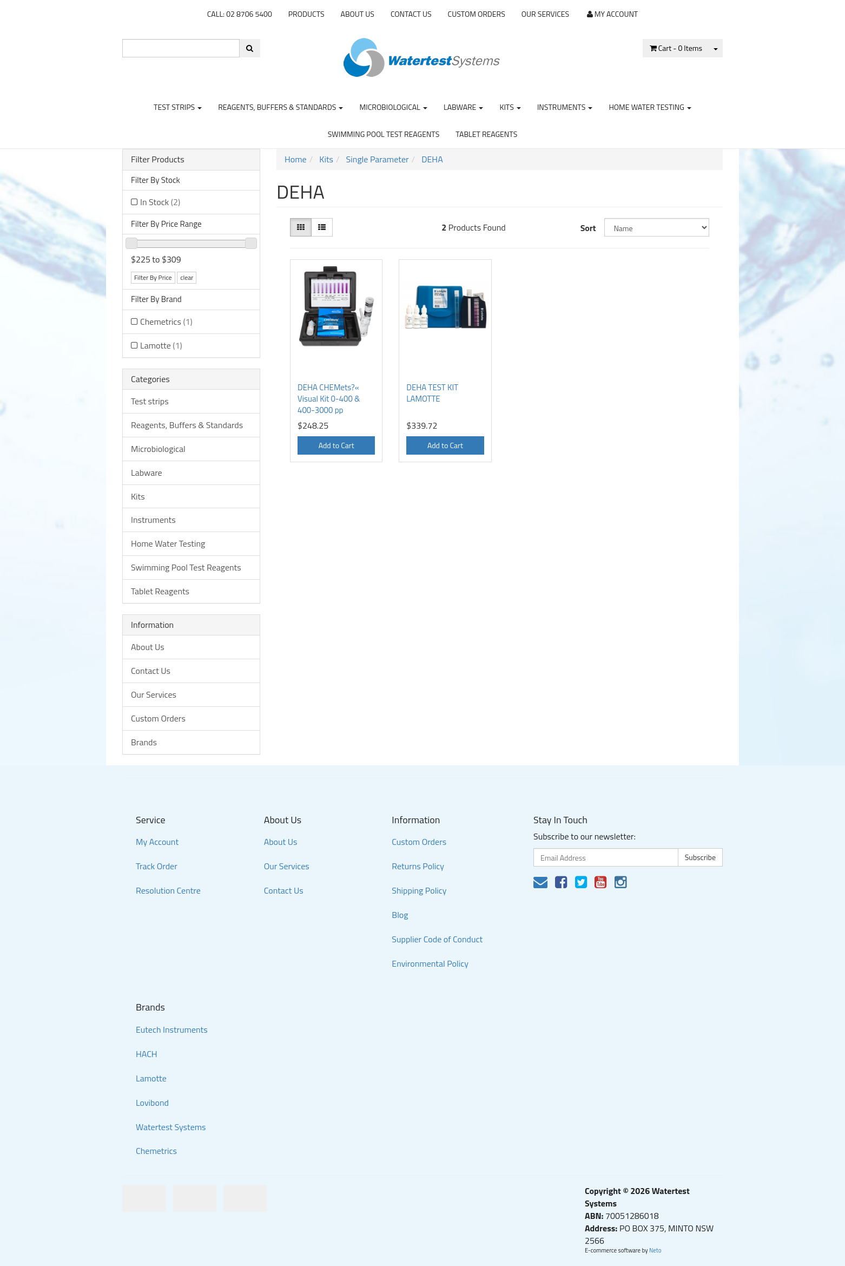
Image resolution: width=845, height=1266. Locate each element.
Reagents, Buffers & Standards (280, 107)
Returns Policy (418, 866)
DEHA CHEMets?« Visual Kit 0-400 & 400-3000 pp (329, 398)
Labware (464, 107)
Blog (400, 914)
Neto (655, 1250)
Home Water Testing (650, 107)
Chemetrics (166, 321)
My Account (157, 841)
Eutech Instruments (172, 1029)
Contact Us (411, 13)
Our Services (545, 13)
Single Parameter (377, 159)
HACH (146, 1053)
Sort (588, 227)
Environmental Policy (430, 963)
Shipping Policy (419, 890)
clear (186, 277)
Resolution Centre (168, 890)
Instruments (565, 107)
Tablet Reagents (486, 134)
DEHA (432, 159)
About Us (357, 13)
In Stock (160, 201)
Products (306, 13)
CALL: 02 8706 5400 (239, 13)
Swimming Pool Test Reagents (384, 134)
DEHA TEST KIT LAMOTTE (432, 393)
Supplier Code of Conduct (437, 939)
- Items (676, 48)
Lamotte (161, 345)
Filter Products (157, 160)
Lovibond (152, 1102)
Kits (509, 107)
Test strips (178, 107)
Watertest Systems (171, 1126)
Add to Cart (336, 445)
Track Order (156, 866)
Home (296, 159)
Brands (144, 742)
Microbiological (393, 107)
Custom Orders (476, 13)
